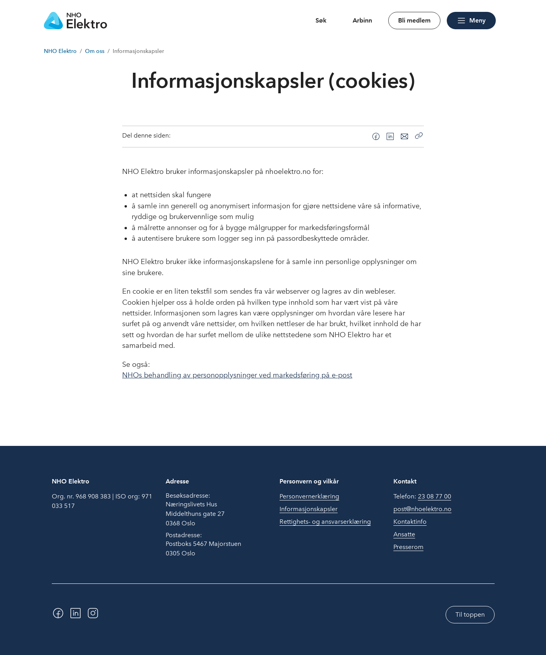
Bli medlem (414, 20)
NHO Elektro (60, 51)
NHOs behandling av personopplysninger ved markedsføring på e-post (237, 375)
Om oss (94, 51)
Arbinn (362, 20)
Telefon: (422, 496)
